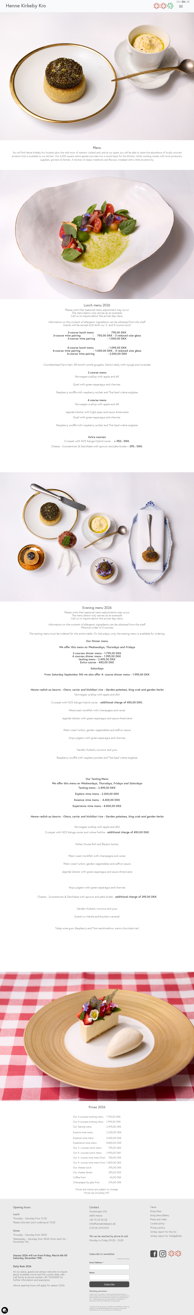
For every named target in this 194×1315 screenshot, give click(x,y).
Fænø (153, 1207)
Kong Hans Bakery (159, 1215)
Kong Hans (156, 1211)
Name (91, 1272)
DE (188, 1)
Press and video (158, 1219)
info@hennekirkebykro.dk (102, 1223)
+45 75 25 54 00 (98, 1219)
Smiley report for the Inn (163, 1231)
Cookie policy (157, 1223)
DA (178, 1)
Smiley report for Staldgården (166, 1236)
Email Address (96, 1262)
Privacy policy (157, 1227)
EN (183, 1)
